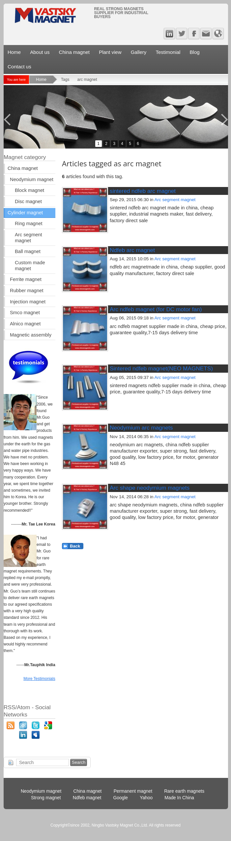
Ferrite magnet (26, 279)
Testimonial (168, 52)
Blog (195, 52)
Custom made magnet (30, 265)
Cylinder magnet (25, 212)
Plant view (110, 52)
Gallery (139, 52)
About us (39, 52)
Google (120, 797)
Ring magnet (28, 223)
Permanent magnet (133, 791)
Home (14, 52)
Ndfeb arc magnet (132, 250)
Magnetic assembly (30, 335)
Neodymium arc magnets (141, 427)
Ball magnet (28, 251)
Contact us (19, 66)
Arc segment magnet (175, 199)
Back (75, 546)
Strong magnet (46, 797)
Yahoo (146, 797)
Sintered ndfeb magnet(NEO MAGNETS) (161, 368)
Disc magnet (28, 201)
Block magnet (29, 190)
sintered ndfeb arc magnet (143, 191)
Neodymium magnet (31, 179)
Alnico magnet (25, 323)
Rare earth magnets (184, 791)
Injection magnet (27, 301)
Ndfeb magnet (87, 797)
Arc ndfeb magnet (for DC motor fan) (156, 309)
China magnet (74, 52)
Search (78, 762)
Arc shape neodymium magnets (149, 487)
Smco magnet (25, 312)
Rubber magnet (26, 290)
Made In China (179, 797)
